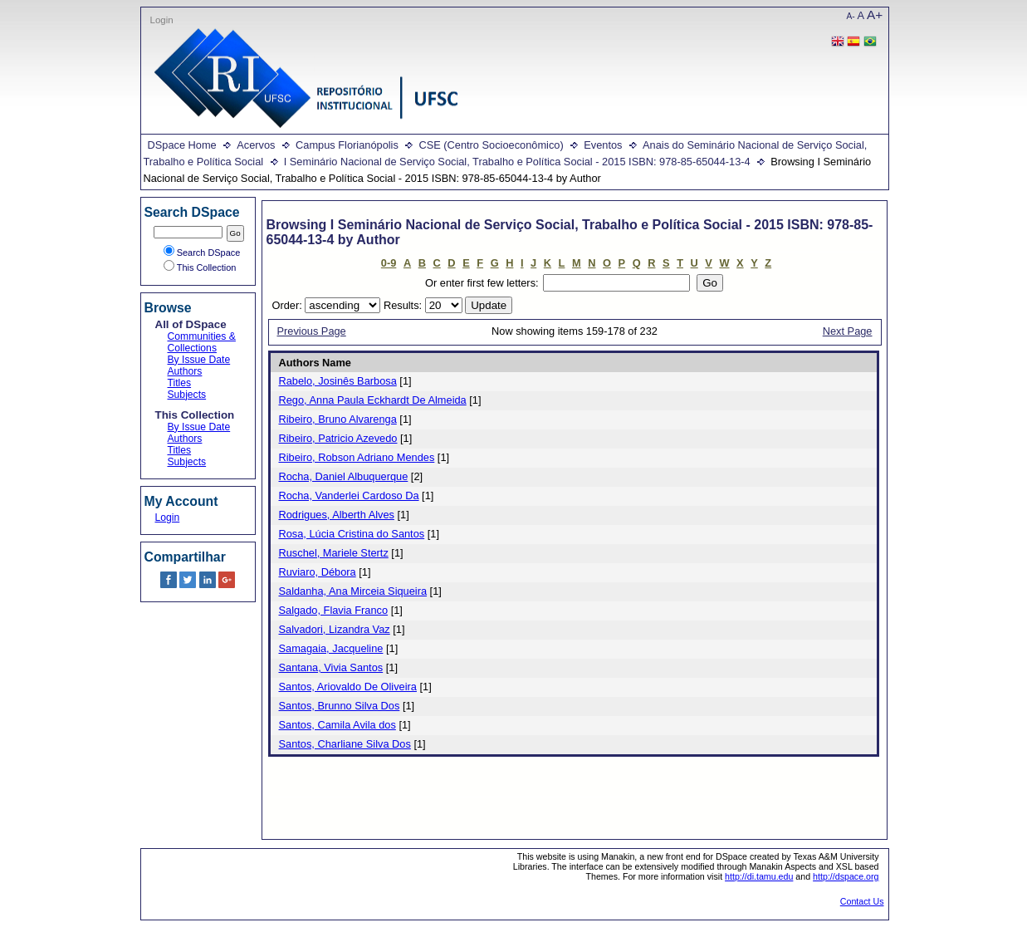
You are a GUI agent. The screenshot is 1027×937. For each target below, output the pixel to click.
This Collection (200, 267)
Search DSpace (202, 253)
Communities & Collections (202, 342)
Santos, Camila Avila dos (337, 725)
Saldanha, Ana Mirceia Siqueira (353, 591)
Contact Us (862, 901)
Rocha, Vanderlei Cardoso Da (349, 495)
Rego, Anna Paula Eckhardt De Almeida (373, 400)
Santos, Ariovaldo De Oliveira (348, 686)
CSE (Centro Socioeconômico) (490, 145)
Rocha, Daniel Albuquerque (343, 476)
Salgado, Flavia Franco (334, 610)
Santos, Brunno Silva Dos (339, 705)
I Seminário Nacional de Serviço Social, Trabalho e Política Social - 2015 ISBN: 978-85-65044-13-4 (517, 161)
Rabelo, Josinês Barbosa (338, 381)
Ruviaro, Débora (317, 572)
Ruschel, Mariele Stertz (334, 553)
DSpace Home (182, 145)
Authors (185, 371)
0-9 (389, 263)
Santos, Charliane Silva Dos (345, 744)
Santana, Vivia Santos (331, 667)
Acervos (256, 145)
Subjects (187, 394)
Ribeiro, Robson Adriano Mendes (357, 457)
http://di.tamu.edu (759, 876)
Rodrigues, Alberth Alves (336, 514)
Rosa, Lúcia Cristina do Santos (352, 533)
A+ (875, 14)
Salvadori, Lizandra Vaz (334, 629)
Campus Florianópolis (347, 145)
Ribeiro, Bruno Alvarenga (338, 419)
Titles (180, 383)
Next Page (848, 331)
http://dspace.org (845, 876)
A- (851, 16)
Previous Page (311, 331)
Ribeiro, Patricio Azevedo (338, 438)
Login (162, 20)
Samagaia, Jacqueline (331, 648)
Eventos (603, 145)
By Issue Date (199, 359)
